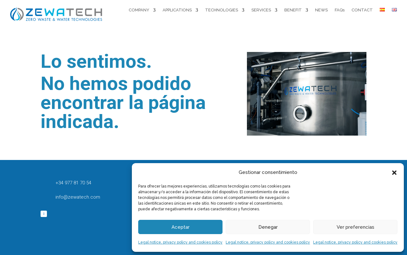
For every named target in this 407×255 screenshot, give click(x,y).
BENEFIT (293, 10)
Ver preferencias (355, 227)
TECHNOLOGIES (221, 10)
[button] (394, 172)
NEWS (321, 10)
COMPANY (139, 10)
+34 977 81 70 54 (73, 183)
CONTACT (362, 10)
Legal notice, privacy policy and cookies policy (180, 242)
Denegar (268, 227)
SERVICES (261, 10)
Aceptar (180, 227)
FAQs (340, 10)
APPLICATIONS (177, 10)
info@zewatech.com (77, 197)
